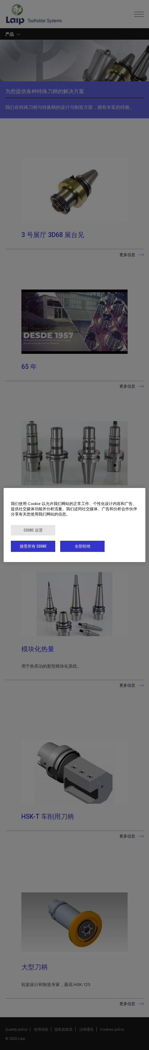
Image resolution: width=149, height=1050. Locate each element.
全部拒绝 (82, 546)
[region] (74, 525)
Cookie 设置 (33, 530)
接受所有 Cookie (33, 546)
